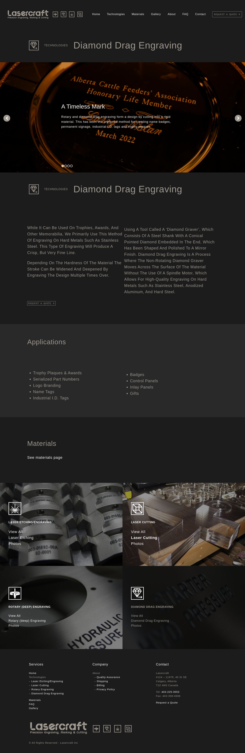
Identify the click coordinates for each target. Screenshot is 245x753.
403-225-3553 (170, 691)
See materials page (45, 457)
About (172, 14)
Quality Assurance (108, 677)
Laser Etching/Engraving (47, 681)
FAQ (185, 14)
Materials (138, 14)
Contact (200, 14)
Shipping (102, 681)
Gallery (156, 14)
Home (96, 14)
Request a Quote (167, 702)
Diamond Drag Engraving (47, 693)
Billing (101, 685)
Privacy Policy (106, 689)
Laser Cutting (40, 685)
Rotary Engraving (42, 689)
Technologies (116, 14)
